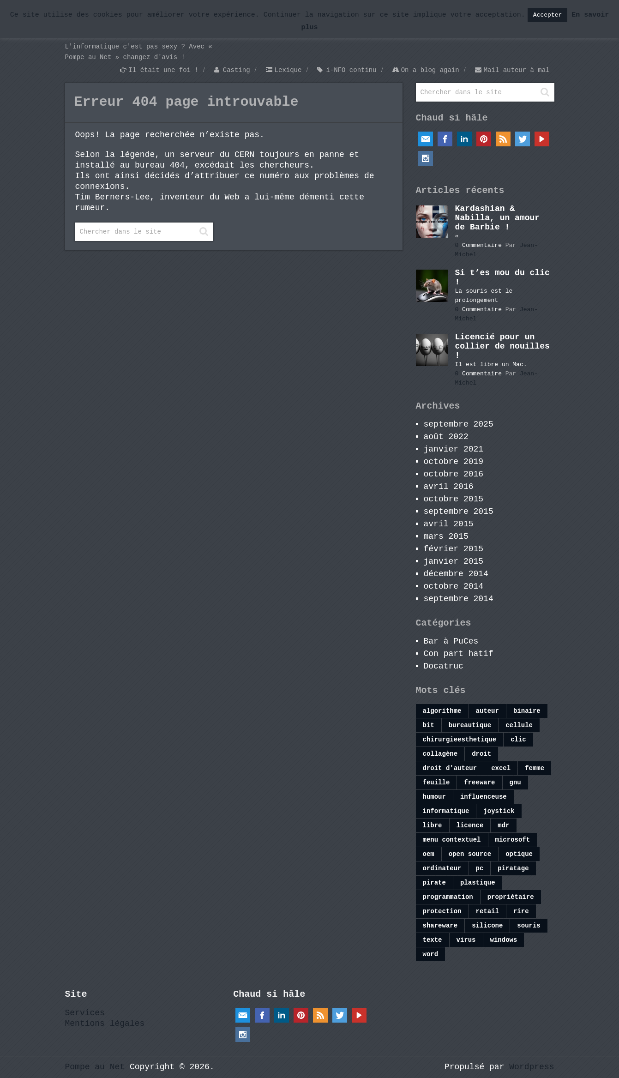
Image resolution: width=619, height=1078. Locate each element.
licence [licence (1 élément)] (470, 825)
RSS (503, 139)
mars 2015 (446, 536)
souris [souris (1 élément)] (528, 925)
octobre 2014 (454, 586)
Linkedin (464, 139)
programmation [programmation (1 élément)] (448, 897)
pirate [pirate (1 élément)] (434, 882)
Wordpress (531, 1067)
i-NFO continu (351, 70)
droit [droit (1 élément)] (481, 754)
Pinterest (483, 139)
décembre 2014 (456, 573)
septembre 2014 (458, 598)
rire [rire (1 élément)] (521, 911)
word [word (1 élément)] (431, 954)
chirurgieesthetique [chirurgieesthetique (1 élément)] (460, 739)
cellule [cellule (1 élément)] (519, 725)
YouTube (542, 139)
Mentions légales (105, 1023)
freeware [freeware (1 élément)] (479, 782)
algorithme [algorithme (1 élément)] (442, 711)
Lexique (288, 70)
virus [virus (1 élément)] (466, 940)
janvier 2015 (454, 561)
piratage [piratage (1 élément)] (513, 868)
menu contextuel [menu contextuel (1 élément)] (452, 839)
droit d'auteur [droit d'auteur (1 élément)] (450, 768)
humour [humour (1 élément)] (434, 797)
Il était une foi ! (163, 70)
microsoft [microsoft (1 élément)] (512, 839)
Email (425, 139)
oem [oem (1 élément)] (428, 854)
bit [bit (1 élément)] (428, 725)
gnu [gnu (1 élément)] (515, 782)
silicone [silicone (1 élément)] (487, 925)
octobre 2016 (454, 474)
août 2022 (446, 436)
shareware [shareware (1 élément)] (440, 925)
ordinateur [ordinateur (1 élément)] (442, 868)
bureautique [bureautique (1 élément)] (470, 725)
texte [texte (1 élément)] (432, 940)
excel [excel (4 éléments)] (501, 768)
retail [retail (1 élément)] (487, 911)
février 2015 (454, 549)
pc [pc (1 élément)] (480, 868)
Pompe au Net (95, 1067)
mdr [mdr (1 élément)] (503, 825)
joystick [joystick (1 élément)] (498, 811)
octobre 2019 (454, 461)
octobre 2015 (454, 499)
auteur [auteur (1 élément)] (487, 711)
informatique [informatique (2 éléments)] (446, 811)
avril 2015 (449, 524)
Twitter (522, 139)
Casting (236, 70)
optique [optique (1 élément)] (519, 854)
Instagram (425, 158)
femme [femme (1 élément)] (534, 768)
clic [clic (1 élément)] (518, 739)
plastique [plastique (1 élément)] (477, 882)
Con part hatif (458, 653)
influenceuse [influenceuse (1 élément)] (483, 797)
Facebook (445, 139)
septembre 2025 (458, 424)
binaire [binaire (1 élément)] (527, 711)
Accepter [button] (547, 15)
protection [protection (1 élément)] (442, 911)
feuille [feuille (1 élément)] (436, 782)
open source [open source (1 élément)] (470, 854)
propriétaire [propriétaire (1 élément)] (510, 897)
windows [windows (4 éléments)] (503, 940)
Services (85, 1013)
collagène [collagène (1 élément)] (440, 754)
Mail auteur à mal (517, 70)
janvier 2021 (454, 449)
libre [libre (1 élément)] (432, 825)
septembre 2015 (458, 511)
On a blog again (430, 70)
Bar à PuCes (451, 641)
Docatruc (443, 666)
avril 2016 (449, 486)
